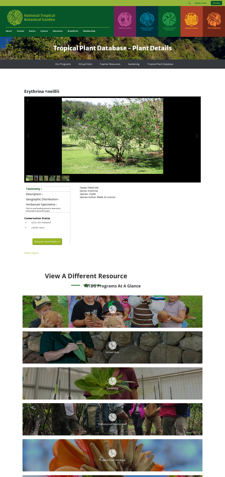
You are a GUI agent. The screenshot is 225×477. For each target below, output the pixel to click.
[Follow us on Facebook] (135, 416)
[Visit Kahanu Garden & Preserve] (147, 21)
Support (76, 380)
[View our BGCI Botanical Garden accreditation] (161, 426)
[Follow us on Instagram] (141, 416)
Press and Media (80, 422)
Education (58, 31)
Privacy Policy (132, 469)
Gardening (133, 64)
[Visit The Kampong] (214, 21)
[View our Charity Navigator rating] (136, 426)
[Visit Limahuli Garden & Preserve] (169, 21)
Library (98, 395)
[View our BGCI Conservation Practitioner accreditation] (168, 426)
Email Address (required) (134, 381)
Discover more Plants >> (47, 241)
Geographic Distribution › (42, 199)
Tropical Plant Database (160, 64)
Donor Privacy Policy (148, 469)
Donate (216, 3)
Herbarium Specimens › (41, 204)
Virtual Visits (85, 64)
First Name (126, 391)
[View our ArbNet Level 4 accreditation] (150, 426)
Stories (20, 31)
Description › (34, 194)
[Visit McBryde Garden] (192, 21)
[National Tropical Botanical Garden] (60, 17)
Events (32, 31)
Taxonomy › (34, 189)
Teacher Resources (110, 64)
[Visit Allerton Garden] (125, 21)
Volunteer (76, 389)
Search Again (31, 252)
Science (44, 31)
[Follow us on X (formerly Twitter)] (152, 416)
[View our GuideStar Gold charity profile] (125, 426)
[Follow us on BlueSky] (147, 416)
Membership (89, 31)
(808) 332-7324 (79, 415)
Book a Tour (201, 3)
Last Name (166, 391)
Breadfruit (73, 31)
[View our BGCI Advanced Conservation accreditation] (176, 426)
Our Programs (63, 64)
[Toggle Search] (189, 3)
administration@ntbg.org (83, 419)
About (9, 31)
